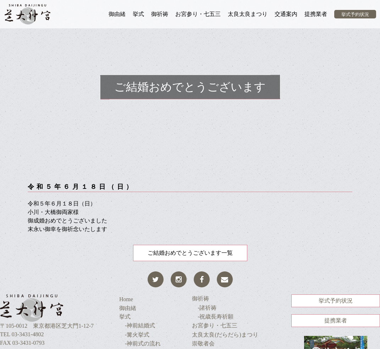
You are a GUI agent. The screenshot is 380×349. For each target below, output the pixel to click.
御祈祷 (159, 14)
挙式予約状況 (355, 14)
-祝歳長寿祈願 (212, 317)
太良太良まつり (248, 14)
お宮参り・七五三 (198, 14)
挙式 (138, 14)
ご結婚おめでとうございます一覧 (190, 253)
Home (126, 299)
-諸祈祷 (204, 308)
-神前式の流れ (140, 343)
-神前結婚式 (137, 325)
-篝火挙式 (134, 335)
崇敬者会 (203, 343)
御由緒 (117, 14)
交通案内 (286, 14)
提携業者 (315, 14)
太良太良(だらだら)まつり (225, 335)
